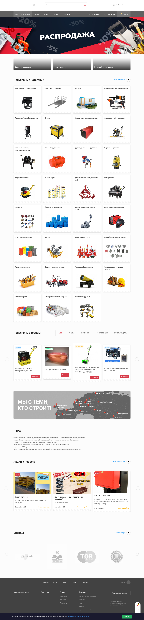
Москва (38, 5)
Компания (63, 596)
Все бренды (123, 533)
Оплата (80, 603)
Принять (127, 616)
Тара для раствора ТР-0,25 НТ (56, 370)
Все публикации (121, 462)
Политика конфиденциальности (78, 616)
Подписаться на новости (120, 593)
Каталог (55, 582)
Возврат (81, 606)
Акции (37, 14)
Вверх (123, 582)
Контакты (67, 14)
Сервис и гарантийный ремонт (88, 610)
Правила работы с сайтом (87, 596)
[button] (6, 35)
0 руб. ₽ (124, 14)
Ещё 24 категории (121, 80)
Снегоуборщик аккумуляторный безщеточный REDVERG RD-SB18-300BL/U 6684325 (87, 369)
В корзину (35, 376)
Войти (118, 5)
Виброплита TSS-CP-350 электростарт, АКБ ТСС (24, 370)
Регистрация (126, 5)
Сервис (46, 14)
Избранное (111, 14)
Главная (45, 582)
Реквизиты (63, 603)
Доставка (56, 14)
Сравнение (95, 14)
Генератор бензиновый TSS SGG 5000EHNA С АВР (116, 370)
